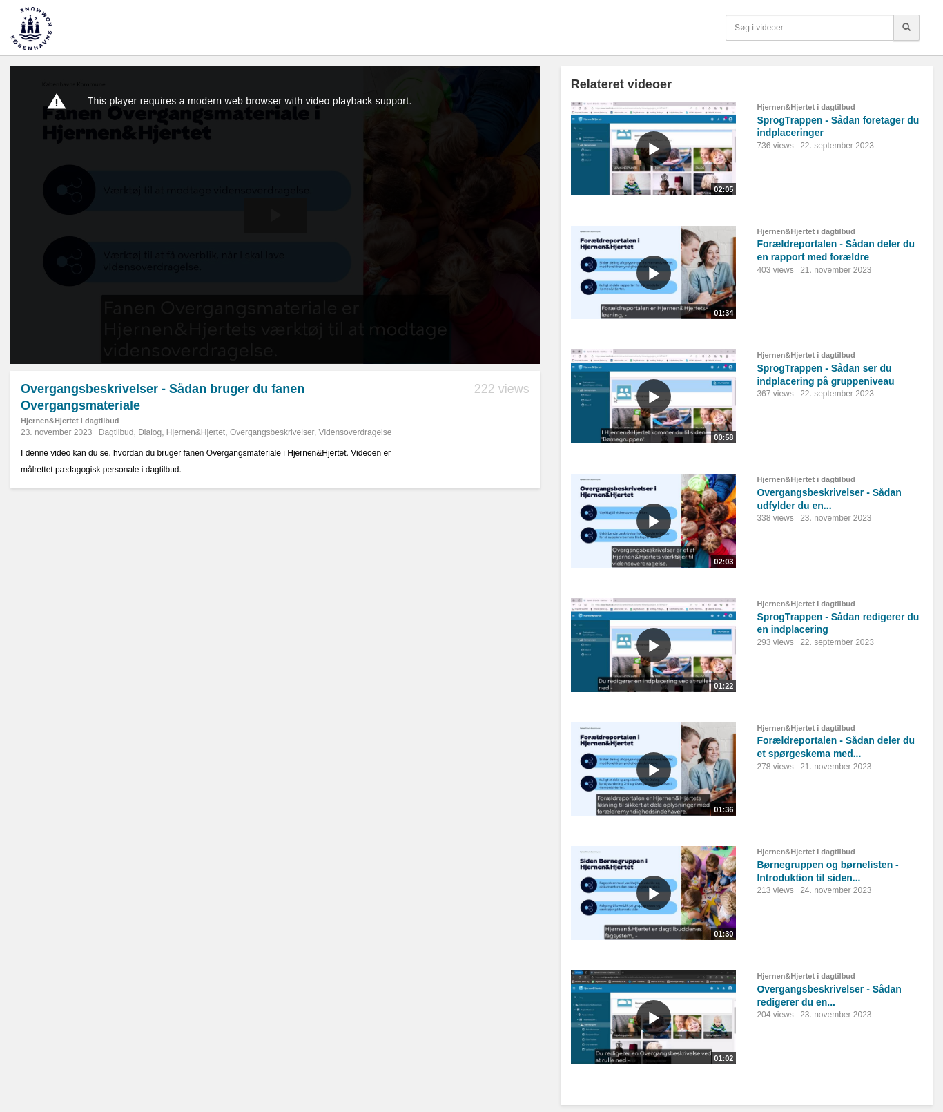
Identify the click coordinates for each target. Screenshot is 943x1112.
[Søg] (906, 28)
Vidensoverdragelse (355, 432)
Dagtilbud (116, 432)
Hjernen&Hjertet (195, 432)
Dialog (150, 432)
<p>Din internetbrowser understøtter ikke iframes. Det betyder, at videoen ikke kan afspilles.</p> (275, 215)
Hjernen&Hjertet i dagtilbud (70, 420)
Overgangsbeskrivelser (272, 432)
